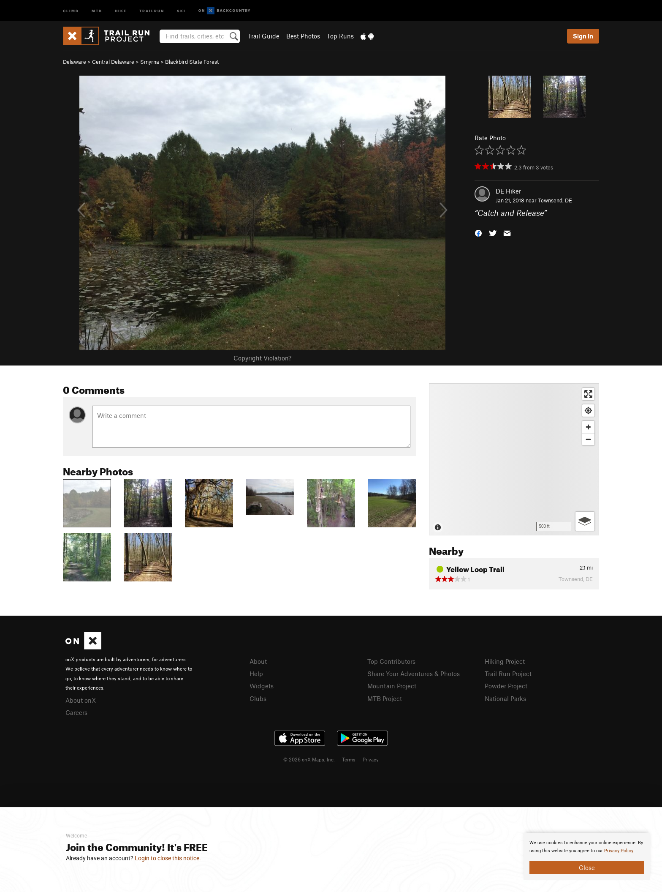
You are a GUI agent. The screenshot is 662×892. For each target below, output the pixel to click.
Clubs (258, 698)
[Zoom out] (588, 439)
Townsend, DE (555, 200)
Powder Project (506, 686)
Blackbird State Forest (192, 61)
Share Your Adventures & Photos (413, 673)
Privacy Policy (618, 851)
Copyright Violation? (262, 358)
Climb (71, 10)
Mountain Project (391, 686)
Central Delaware (113, 61)
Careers (76, 712)
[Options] (584, 521)
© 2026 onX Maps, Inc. (309, 759)
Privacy (371, 759)
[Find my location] (588, 410)
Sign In (583, 36)
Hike (121, 10)
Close (587, 867)
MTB (97, 10)
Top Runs (340, 36)
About (258, 661)
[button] (478, 232)
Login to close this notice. (168, 858)
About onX (80, 700)
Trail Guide (263, 36)
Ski (181, 10)
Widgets (262, 686)
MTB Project (384, 698)
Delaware (74, 61)
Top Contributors (391, 661)
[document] (586, 856)
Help (256, 673)
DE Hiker (508, 191)
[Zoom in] (588, 427)
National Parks (505, 698)
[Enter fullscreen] (588, 394)
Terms (348, 759)
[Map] (514, 459)
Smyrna (149, 61)
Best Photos (303, 36)
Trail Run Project (508, 673)
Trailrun (151, 10)
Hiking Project (505, 661)
